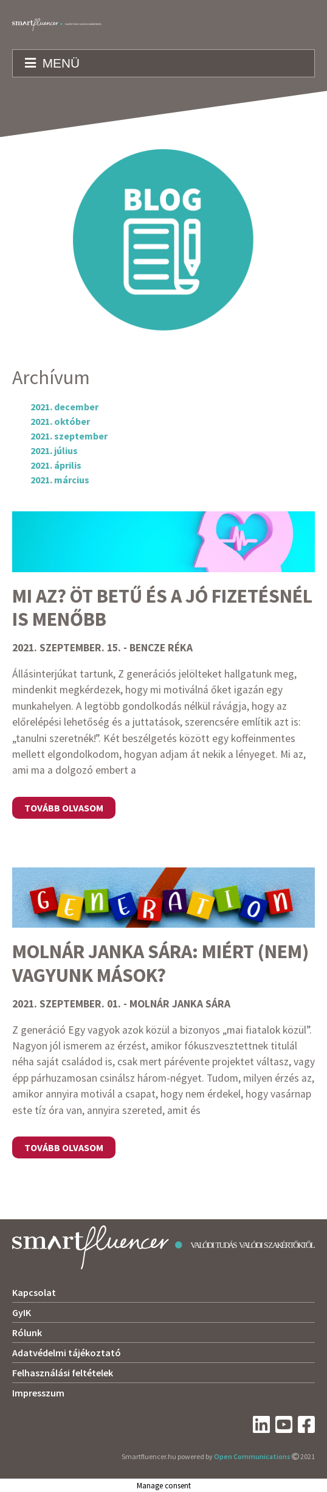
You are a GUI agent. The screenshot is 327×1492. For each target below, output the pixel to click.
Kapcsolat (34, 1292)
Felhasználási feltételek (62, 1373)
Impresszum (38, 1393)
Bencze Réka (161, 647)
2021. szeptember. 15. (66, 647)
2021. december (64, 407)
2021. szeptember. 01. (66, 1003)
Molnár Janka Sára (179, 1003)
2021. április (55, 465)
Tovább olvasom (63, 808)
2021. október (60, 421)
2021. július (54, 450)
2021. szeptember (69, 436)
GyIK (21, 1312)
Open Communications (252, 1456)
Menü (52, 63)
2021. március (59, 480)
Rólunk (27, 1332)
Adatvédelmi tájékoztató (66, 1353)
